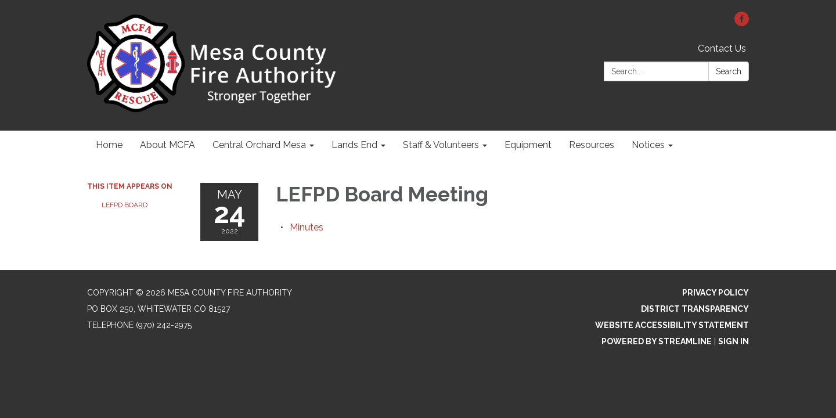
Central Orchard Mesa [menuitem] (259, 144)
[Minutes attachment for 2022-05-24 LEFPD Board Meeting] (306, 227)
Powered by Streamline (656, 341)
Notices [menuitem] (648, 144)
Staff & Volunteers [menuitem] (441, 144)
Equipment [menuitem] (528, 144)
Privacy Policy (715, 292)
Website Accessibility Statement (672, 325)
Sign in (733, 341)
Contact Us (722, 48)
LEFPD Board (124, 205)
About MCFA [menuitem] (167, 144)
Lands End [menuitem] (354, 144)
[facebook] (741, 22)
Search (728, 71)
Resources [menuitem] (591, 144)
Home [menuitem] (109, 144)
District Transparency (695, 309)
